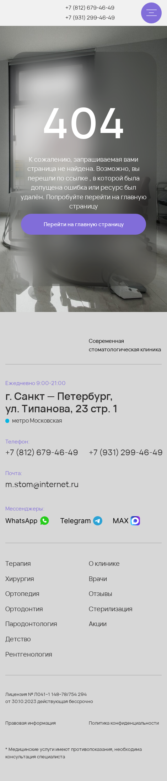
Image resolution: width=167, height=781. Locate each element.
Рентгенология (28, 654)
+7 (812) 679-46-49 (89, 7)
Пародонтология (31, 623)
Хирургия (19, 578)
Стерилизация (111, 608)
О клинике (104, 563)
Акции (98, 623)
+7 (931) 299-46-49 (90, 17)
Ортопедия (22, 593)
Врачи (98, 578)
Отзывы (100, 593)
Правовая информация (30, 723)
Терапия (18, 563)
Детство (18, 639)
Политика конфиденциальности (124, 723)
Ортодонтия (24, 608)
